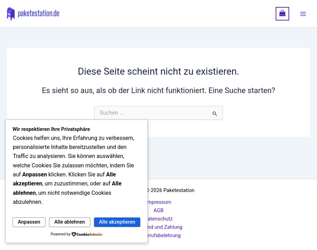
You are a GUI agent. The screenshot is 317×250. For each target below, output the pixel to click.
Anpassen (29, 222)
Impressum (158, 202)
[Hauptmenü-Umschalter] (303, 13)
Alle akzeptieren (117, 222)
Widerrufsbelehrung (158, 235)
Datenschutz (158, 219)
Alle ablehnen (69, 222)
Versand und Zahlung (158, 227)
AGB (158, 210)
